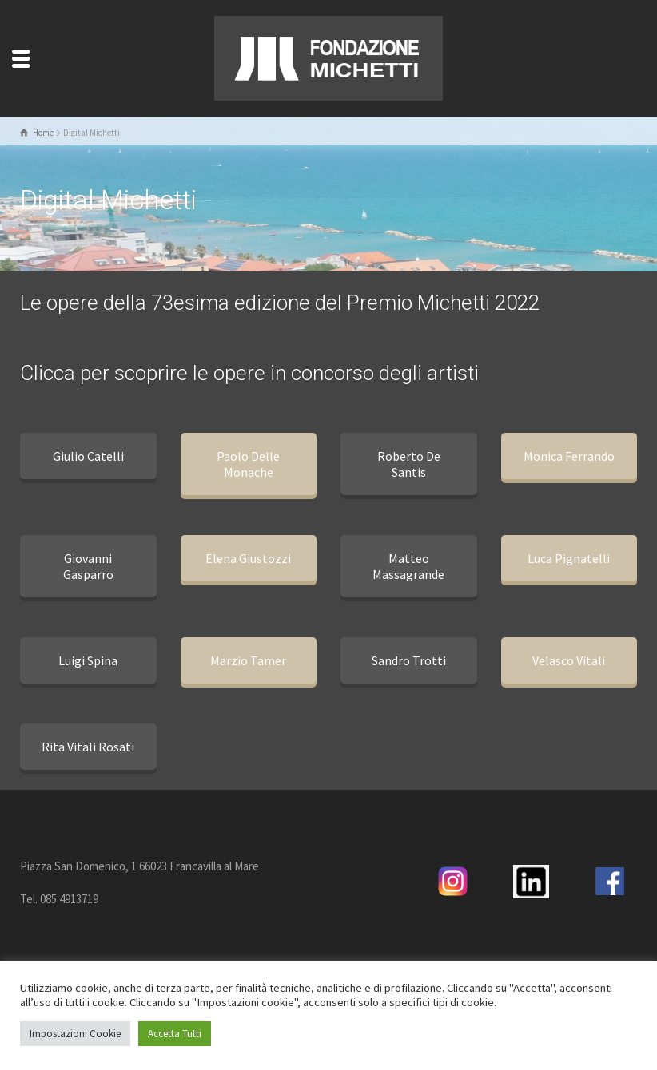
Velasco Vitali (568, 660)
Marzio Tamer (248, 660)
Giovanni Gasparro (88, 566)
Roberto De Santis (408, 464)
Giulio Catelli (88, 456)
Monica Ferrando (569, 456)
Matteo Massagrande (408, 566)
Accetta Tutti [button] (174, 1033)
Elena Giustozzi (248, 558)
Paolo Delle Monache (248, 464)
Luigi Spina (87, 660)
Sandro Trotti (409, 660)
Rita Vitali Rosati (88, 747)
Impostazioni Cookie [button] (75, 1033)
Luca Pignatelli (569, 558)
